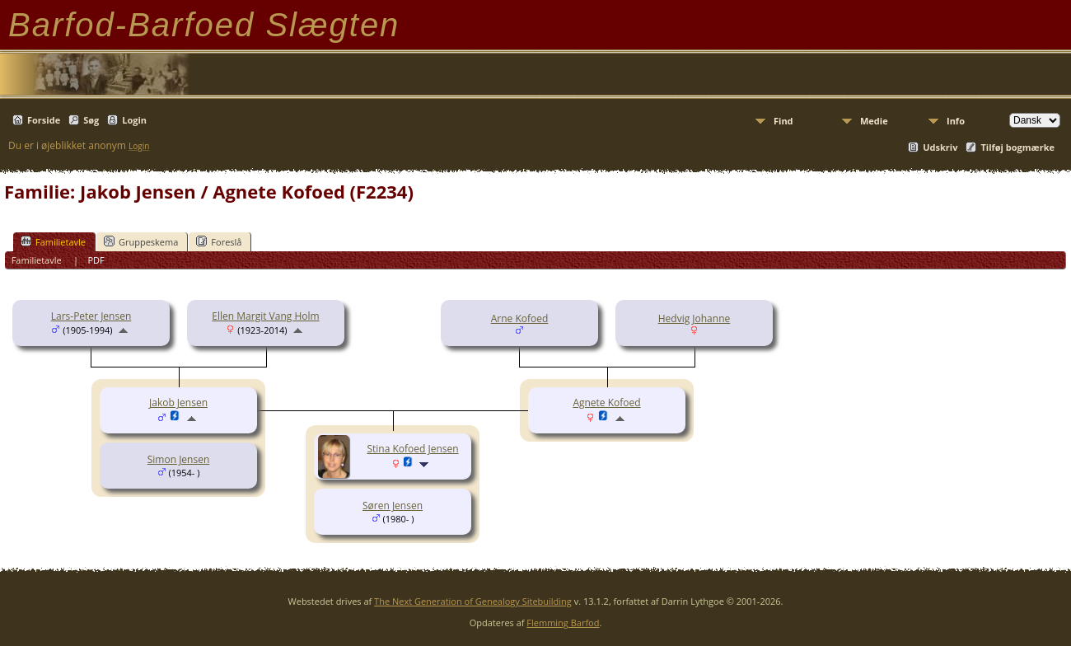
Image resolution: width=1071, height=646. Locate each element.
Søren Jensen (392, 506)
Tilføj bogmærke (1017, 147)
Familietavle (53, 241)
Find (783, 121)
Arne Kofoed (520, 318)
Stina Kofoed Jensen (412, 449)
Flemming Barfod (562, 622)
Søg (91, 120)
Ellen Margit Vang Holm (265, 316)
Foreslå (218, 241)
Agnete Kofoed (606, 403)
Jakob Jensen (178, 403)
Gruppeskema (141, 241)
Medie (874, 121)
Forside (43, 120)
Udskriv (940, 147)
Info (956, 121)
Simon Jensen (178, 459)
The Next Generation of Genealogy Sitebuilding (473, 601)
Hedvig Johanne (694, 318)
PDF (95, 260)
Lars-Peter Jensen (91, 316)
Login (134, 120)
